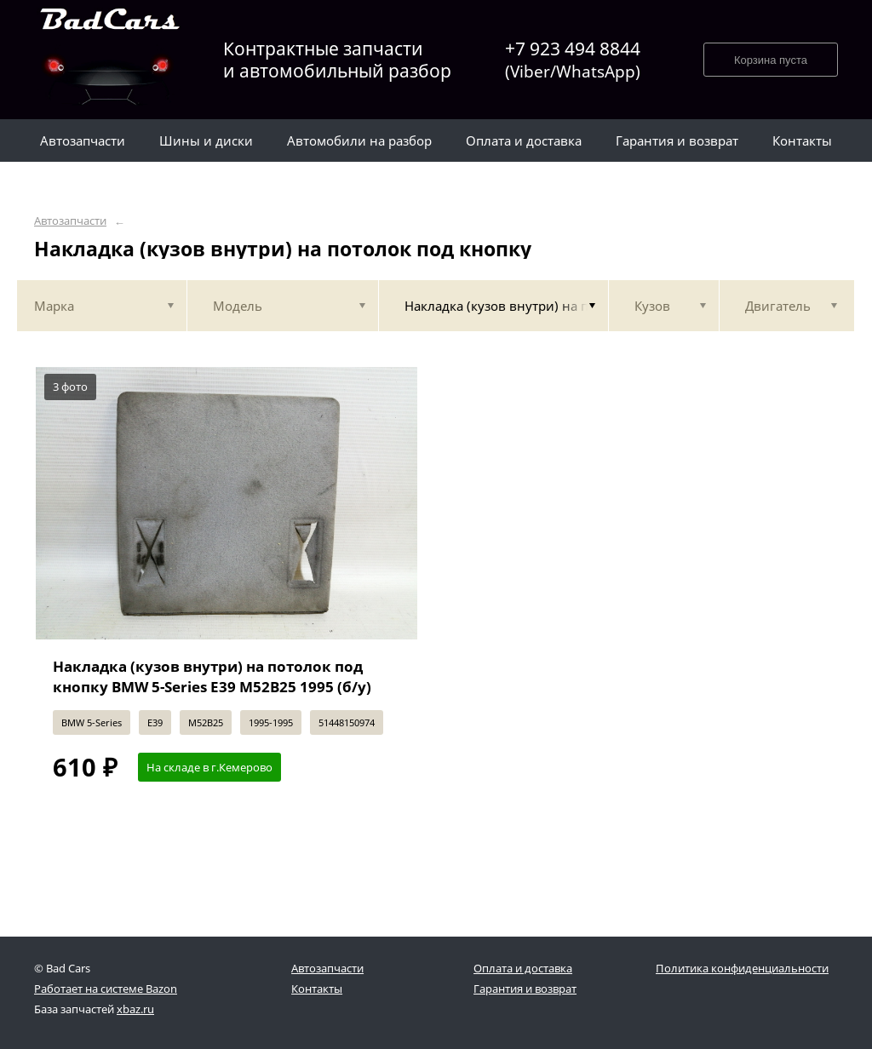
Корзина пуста (770, 60)
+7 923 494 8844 (572, 60)
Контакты (316, 988)
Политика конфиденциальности (742, 968)
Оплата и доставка (522, 968)
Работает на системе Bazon (105, 988)
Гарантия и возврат (525, 988)
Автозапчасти (70, 220)
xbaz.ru (135, 1009)
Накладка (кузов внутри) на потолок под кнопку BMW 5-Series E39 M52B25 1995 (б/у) (212, 676)
